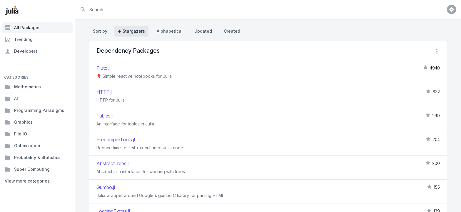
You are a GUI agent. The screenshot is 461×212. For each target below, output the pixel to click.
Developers (21, 51)
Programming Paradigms (34, 110)
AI (11, 99)
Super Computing (27, 169)
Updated (203, 31)
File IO (16, 134)
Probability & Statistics (33, 157)
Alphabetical (170, 31)
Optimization (22, 146)
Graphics (19, 122)
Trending (19, 39)
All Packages (23, 28)
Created (232, 31)
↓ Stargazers (131, 31)
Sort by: (102, 31)
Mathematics (23, 87)
